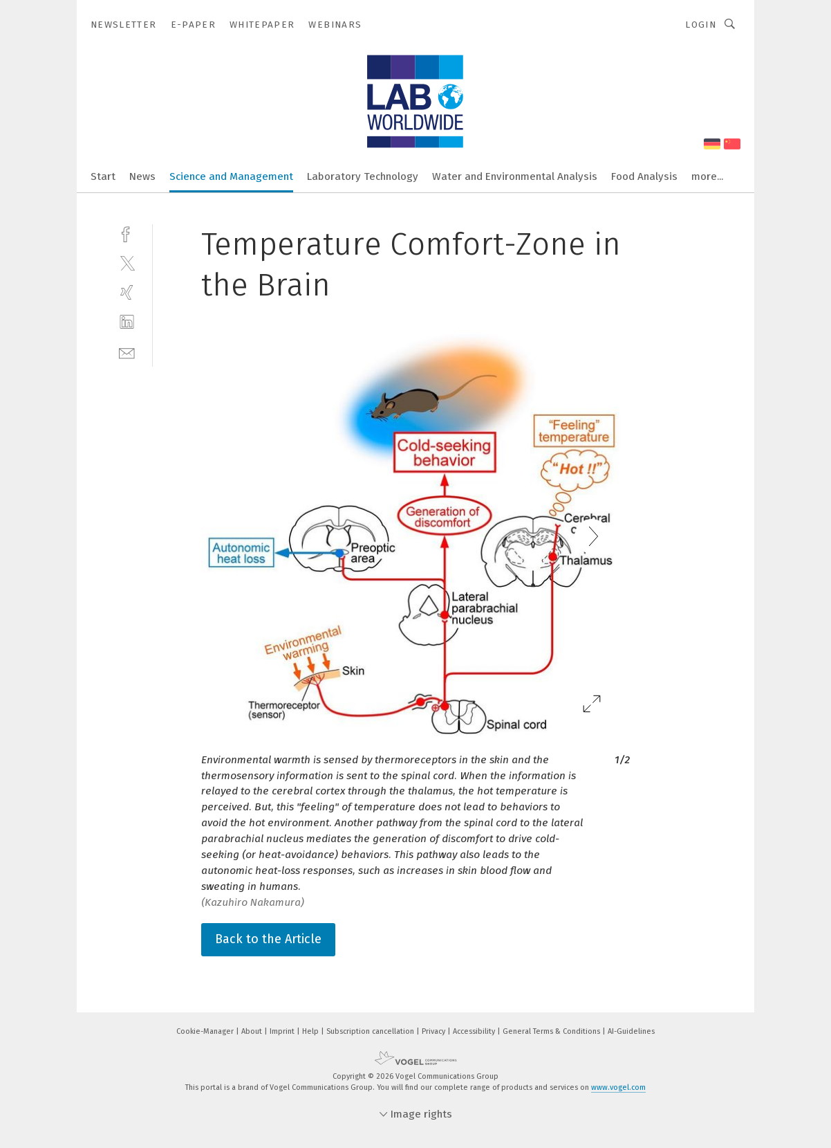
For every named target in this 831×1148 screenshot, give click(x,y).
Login (700, 24)
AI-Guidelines (631, 1031)
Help (311, 1031)
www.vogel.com (618, 1087)
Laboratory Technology (362, 176)
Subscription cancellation (371, 1031)
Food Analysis (644, 176)
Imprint (283, 1031)
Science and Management (231, 176)
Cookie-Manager (206, 1031)
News (142, 176)
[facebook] (127, 233)
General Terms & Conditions (552, 1031)
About (252, 1031)
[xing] (127, 292)
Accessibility (475, 1031)
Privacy (434, 1031)
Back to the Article (268, 939)
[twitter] (127, 262)
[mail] (127, 352)
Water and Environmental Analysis (514, 176)
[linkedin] (127, 322)
